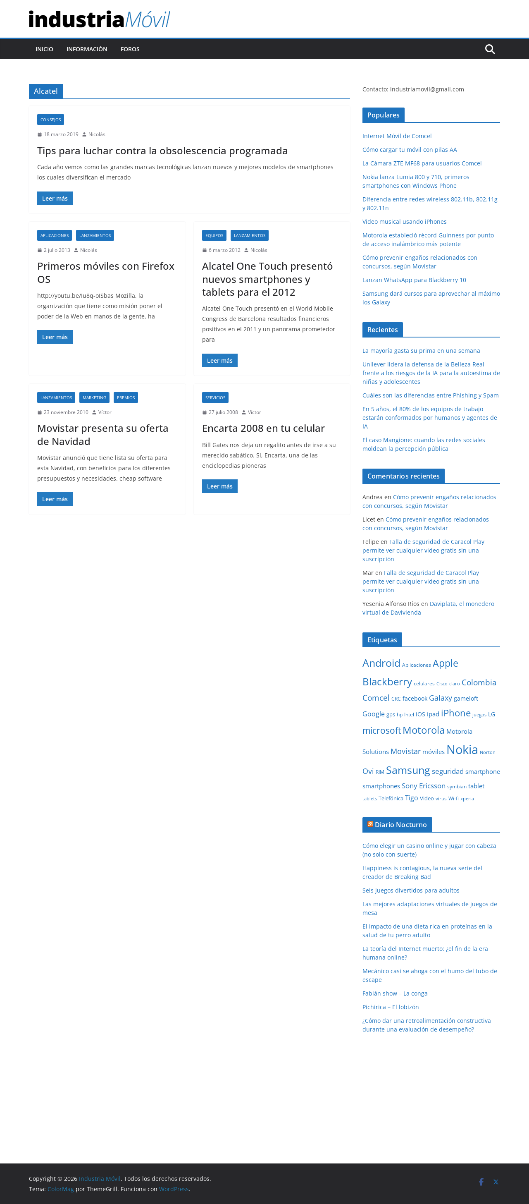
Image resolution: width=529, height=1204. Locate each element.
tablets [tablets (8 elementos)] (369, 799)
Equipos (214, 235)
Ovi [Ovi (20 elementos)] (368, 771)
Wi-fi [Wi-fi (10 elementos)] (453, 798)
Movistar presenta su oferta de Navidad (103, 434)
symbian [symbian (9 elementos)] (457, 786)
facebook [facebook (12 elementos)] (415, 698)
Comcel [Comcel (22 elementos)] (376, 697)
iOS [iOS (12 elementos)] (420, 714)
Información (87, 49)
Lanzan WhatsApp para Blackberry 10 (414, 280)
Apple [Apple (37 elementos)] (445, 663)
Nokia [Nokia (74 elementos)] (462, 749)
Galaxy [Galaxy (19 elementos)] (440, 698)
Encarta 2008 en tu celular (263, 428)
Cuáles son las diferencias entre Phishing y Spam (430, 395)
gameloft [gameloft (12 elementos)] (466, 698)
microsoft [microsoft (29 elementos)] (381, 730)
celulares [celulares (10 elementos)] (424, 683)
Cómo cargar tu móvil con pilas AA (409, 149)
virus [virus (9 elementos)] (441, 798)
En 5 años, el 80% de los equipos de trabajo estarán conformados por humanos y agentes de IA (429, 417)
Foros (130, 49)
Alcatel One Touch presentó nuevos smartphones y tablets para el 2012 (267, 278)
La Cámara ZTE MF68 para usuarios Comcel (422, 163)
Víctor (105, 412)
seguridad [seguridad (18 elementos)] (448, 771)
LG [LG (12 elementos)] (491, 714)
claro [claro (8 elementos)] (454, 684)
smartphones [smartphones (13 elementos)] (381, 786)
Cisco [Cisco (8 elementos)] (442, 684)
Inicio (44, 49)
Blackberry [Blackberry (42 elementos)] (387, 681)
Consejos (51, 119)
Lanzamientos (95, 235)
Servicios (215, 397)
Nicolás (96, 134)
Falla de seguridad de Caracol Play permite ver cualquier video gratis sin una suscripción (423, 550)
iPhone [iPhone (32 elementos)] (456, 712)
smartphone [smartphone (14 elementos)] (482, 771)
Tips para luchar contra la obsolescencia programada (162, 150)
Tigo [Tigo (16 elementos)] (411, 797)
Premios (126, 397)
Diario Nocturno (401, 824)
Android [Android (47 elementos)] (381, 663)
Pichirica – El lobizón (390, 1007)
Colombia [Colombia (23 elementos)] (479, 682)
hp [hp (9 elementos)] (400, 714)
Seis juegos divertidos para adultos (411, 890)
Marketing (94, 397)
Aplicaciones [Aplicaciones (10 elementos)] (416, 664)
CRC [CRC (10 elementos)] (396, 698)
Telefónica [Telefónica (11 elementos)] (391, 798)
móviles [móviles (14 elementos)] (433, 751)
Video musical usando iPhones (404, 221)
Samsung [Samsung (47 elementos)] (408, 770)
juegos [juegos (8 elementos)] (479, 715)
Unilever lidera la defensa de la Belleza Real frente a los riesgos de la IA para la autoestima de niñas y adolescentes (431, 372)
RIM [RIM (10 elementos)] (380, 772)
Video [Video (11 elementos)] (427, 798)
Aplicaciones (55, 235)
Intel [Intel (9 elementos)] (409, 714)
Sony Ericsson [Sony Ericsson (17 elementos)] (424, 785)
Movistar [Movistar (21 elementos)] (406, 751)
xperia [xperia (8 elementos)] (467, 799)
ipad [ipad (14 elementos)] (433, 714)
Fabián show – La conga (395, 993)
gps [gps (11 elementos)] (390, 714)
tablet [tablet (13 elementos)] (476, 786)
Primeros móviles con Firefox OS (105, 272)
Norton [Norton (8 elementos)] (488, 752)
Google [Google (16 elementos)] (373, 713)
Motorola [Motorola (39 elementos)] (424, 730)
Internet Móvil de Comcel (397, 136)
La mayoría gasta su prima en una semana (421, 350)
